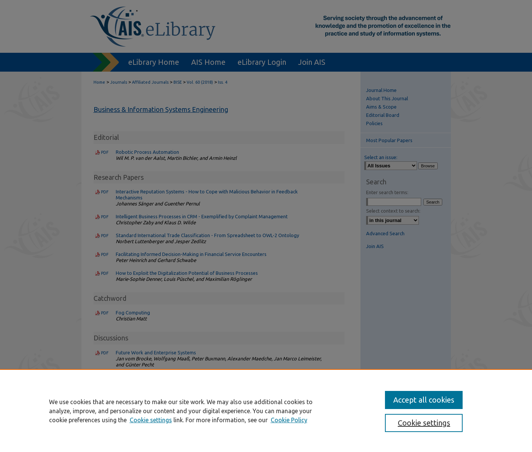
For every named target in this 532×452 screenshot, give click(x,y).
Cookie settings (151, 420)
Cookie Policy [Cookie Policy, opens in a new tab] (289, 420)
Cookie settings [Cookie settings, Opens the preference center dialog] (424, 422)
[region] (266, 410)
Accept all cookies (423, 399)
